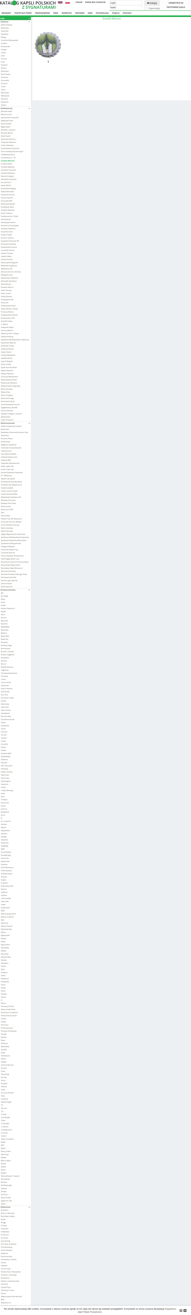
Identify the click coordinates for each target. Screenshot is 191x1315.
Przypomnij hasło (176, 7)
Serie (55, 13)
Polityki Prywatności (92, 1312)
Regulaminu (170, 1309)
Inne (90, 13)
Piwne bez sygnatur (95, 2)
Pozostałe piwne (23, 13)
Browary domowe (15, 590)
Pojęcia (116, 13)
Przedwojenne (42, 13)
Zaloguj (152, 3)
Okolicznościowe (15, 423)
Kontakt (127, 13)
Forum (78, 2)
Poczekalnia (102, 13)
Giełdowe (15, 22)
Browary (6, 13)
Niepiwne (79, 13)
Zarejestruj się (176, 3)
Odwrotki (67, 13)
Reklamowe (15, 1207)
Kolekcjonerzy (15, 108)
